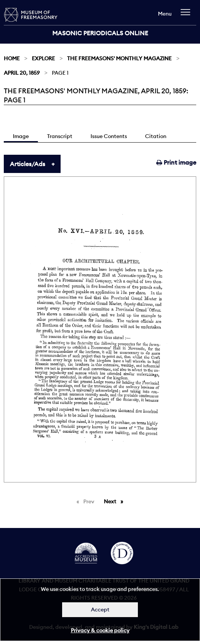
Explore (43, 58)
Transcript (59, 136)
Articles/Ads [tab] (27, 164)
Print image (176, 162)
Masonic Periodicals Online (100, 33)
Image (21, 136)
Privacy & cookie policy (100, 630)
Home (12, 58)
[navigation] (187, 15)
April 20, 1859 (22, 72)
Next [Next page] (115, 501)
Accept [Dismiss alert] (100, 609)
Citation (155, 136)
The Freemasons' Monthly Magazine (119, 58)
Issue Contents (109, 136)
